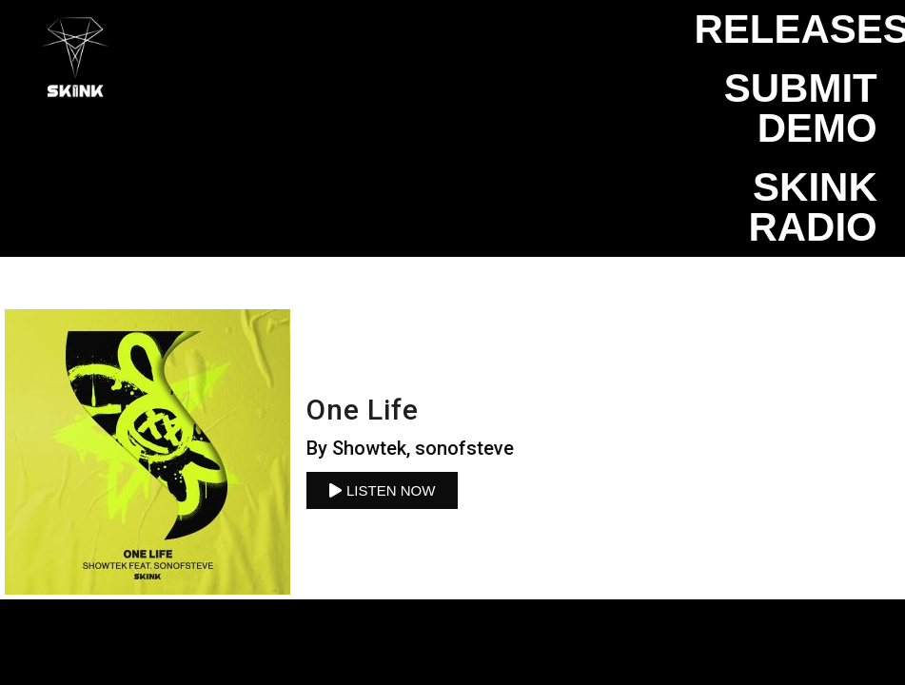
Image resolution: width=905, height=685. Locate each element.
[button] (382, 490)
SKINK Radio (812, 207)
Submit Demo (800, 108)
